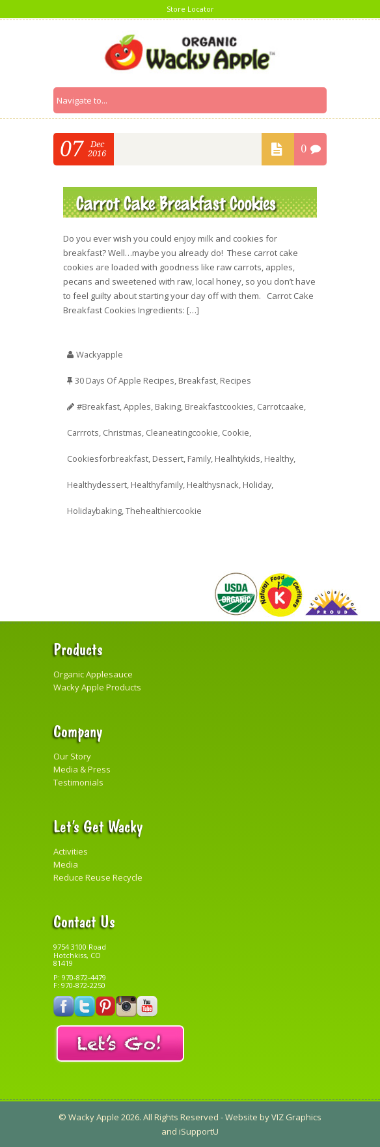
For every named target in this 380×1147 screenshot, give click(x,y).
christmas (123, 432)
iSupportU (199, 1131)
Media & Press (82, 769)
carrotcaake (284, 406)
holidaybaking (95, 511)
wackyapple (100, 354)
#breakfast (99, 406)
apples (138, 406)
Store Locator (190, 9)
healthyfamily (159, 484)
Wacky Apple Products (97, 687)
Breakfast (199, 380)
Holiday (263, 484)
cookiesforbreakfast (108, 458)
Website (241, 1117)
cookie (238, 432)
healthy (283, 458)
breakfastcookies (221, 406)
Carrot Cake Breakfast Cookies (176, 202)
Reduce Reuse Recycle (97, 877)
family (201, 458)
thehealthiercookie (166, 511)
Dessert (169, 458)
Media (65, 864)
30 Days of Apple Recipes (125, 380)
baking (169, 406)
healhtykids (240, 458)
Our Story (72, 756)
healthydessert (97, 484)
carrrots (83, 432)
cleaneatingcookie (184, 432)
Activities (70, 851)
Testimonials (78, 782)
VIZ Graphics (295, 1117)
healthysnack (218, 484)
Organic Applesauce (93, 674)
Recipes (238, 380)
